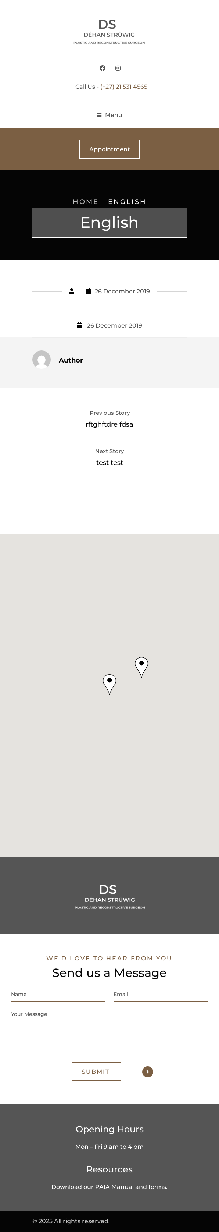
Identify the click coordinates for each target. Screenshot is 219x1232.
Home (86, 202)
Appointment (109, 149)
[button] (109, 684)
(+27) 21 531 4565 (123, 86)
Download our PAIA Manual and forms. (109, 1186)
